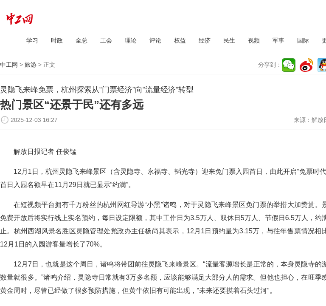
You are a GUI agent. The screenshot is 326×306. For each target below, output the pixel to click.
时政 (57, 40)
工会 (106, 40)
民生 (229, 40)
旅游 (31, 64)
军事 (278, 40)
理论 (131, 40)
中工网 (9, 64)
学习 (32, 40)
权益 (180, 40)
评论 (155, 40)
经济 (205, 40)
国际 (303, 40)
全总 (81, 40)
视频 (254, 40)
